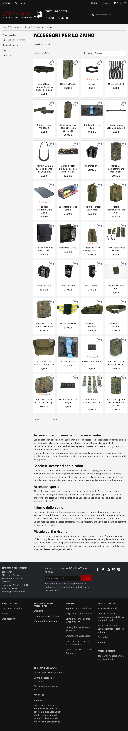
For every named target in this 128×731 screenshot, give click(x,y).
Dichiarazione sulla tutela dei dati (46, 687)
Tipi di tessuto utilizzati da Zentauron (79, 651)
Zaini (5, 50)
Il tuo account (10, 603)
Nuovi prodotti (56, 18)
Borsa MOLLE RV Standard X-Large (44, 401)
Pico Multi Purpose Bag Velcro (92, 208)
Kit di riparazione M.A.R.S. (116, 249)
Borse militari (8, 45)
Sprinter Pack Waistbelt (44, 126)
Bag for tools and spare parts (44, 249)
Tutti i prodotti (56, 11)
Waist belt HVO (68, 323)
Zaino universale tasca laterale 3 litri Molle (68, 128)
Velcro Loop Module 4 (92, 363)
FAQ (15, 2)
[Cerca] (109, 14)
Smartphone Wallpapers (78, 636)
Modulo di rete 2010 (92, 126)
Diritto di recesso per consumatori (44, 679)
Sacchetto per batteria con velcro (44, 363)
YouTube (114, 569)
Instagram (119, 569)
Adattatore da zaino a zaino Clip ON (92, 402)
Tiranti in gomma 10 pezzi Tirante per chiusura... (44, 168)
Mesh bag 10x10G (68, 247)
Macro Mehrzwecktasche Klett (116, 209)
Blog (23, 2)
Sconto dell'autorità (107, 608)
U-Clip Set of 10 (116, 84)
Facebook (98, 569)
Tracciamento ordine (12, 608)
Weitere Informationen (45, 621)
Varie (5, 55)
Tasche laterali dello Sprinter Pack (92, 249)
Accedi (5, 613)
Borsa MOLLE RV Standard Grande (44, 325)
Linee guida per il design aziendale (78, 629)
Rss (108, 569)
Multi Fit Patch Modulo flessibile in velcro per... (68, 168)
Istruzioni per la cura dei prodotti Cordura (78, 642)
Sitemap (102, 642)
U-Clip (92, 84)
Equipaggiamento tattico (14, 39)
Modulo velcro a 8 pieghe (68, 401)
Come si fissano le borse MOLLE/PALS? (78, 620)
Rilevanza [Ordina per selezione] (110, 53)
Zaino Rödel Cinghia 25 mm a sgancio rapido (44, 87)
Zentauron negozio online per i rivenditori (111, 657)
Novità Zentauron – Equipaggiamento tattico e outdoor (111, 629)
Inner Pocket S (44, 285)
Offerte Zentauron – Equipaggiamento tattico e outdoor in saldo (111, 617)
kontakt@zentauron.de (13, 591)
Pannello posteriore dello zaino (44, 209)
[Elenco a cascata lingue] (95, 3)
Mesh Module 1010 (67, 361)
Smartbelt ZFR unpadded (116, 325)
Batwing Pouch (68, 84)
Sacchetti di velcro (44, 44)
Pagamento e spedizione (78, 608)
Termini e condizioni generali (48, 672)
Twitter (103, 569)
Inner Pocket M (92, 166)
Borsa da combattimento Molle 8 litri (116, 168)
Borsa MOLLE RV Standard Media (116, 363)
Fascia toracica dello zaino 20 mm (116, 126)
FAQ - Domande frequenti (79, 613)
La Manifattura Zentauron (47, 616)
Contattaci (6, 2)
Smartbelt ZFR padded (92, 325)
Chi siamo (38, 610)
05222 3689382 (20, 585)
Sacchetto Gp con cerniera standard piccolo (116, 402)
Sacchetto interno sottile (68, 208)
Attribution (39, 694)
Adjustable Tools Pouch (116, 287)
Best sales (103, 637)
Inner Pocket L (68, 285)
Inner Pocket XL (92, 285)
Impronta (38, 700)
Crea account (8, 619)
